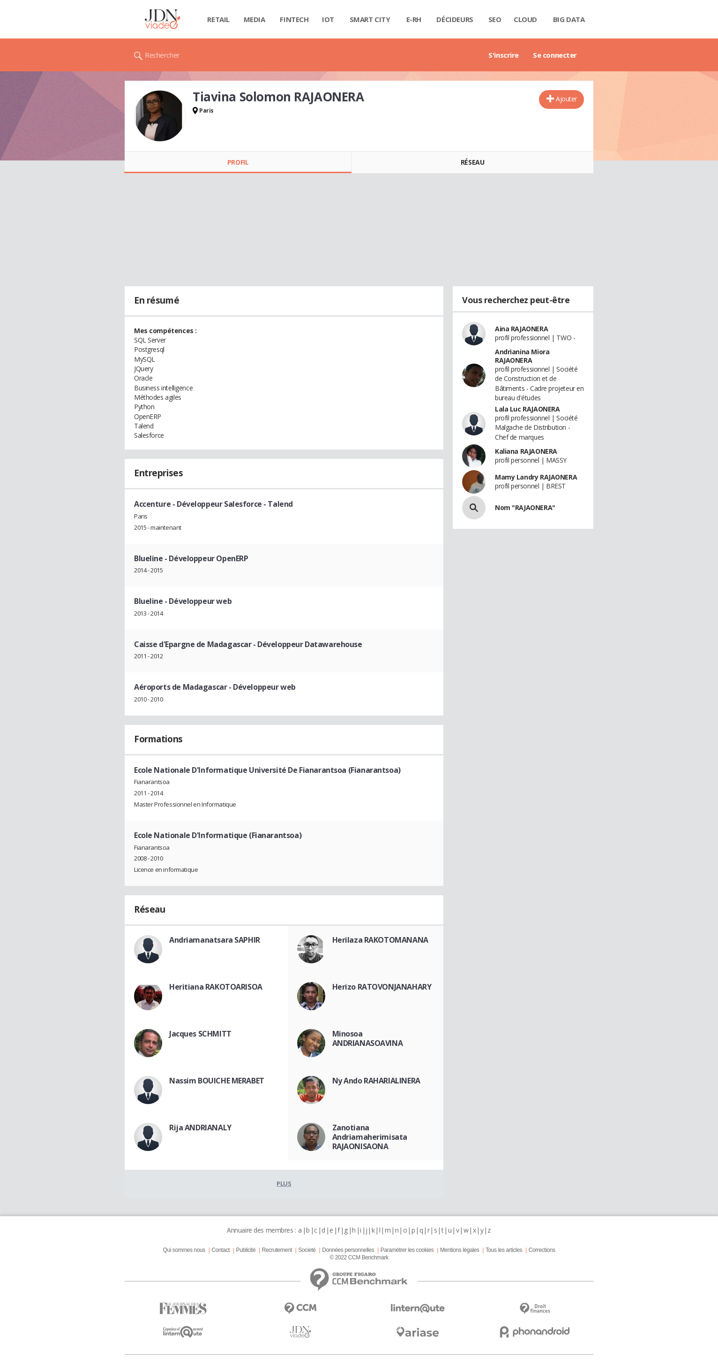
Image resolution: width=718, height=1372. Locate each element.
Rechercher (162, 55)
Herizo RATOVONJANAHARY (382, 987)
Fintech (294, 19)
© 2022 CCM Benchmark (358, 1257)
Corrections (542, 1250)
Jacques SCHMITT (200, 1034)
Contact (221, 1250)
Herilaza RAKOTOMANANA (380, 940)
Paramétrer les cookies (407, 1250)
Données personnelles (348, 1250)
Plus (284, 1183)
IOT (328, 19)
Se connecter (555, 55)
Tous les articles (504, 1250)
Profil (237, 162)
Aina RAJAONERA (521, 328)
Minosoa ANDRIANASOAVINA (367, 1038)
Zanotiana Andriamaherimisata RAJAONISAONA (369, 1136)
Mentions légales (459, 1250)
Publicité (246, 1250)
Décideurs (454, 19)
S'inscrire (503, 55)
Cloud (525, 19)
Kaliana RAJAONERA (526, 451)
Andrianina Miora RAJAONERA (522, 356)
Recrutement (277, 1250)
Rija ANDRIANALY (200, 1127)
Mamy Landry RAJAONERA (536, 477)
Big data (569, 19)
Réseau (472, 162)
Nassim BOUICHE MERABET (216, 1080)
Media (254, 19)
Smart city (370, 19)
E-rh (413, 19)
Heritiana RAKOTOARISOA (215, 987)
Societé (306, 1250)
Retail (218, 19)
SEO (494, 19)
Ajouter (566, 98)
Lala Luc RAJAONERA (527, 408)
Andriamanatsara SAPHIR (214, 940)
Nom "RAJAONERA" (525, 507)
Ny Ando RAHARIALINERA (376, 1080)
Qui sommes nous (184, 1250)
